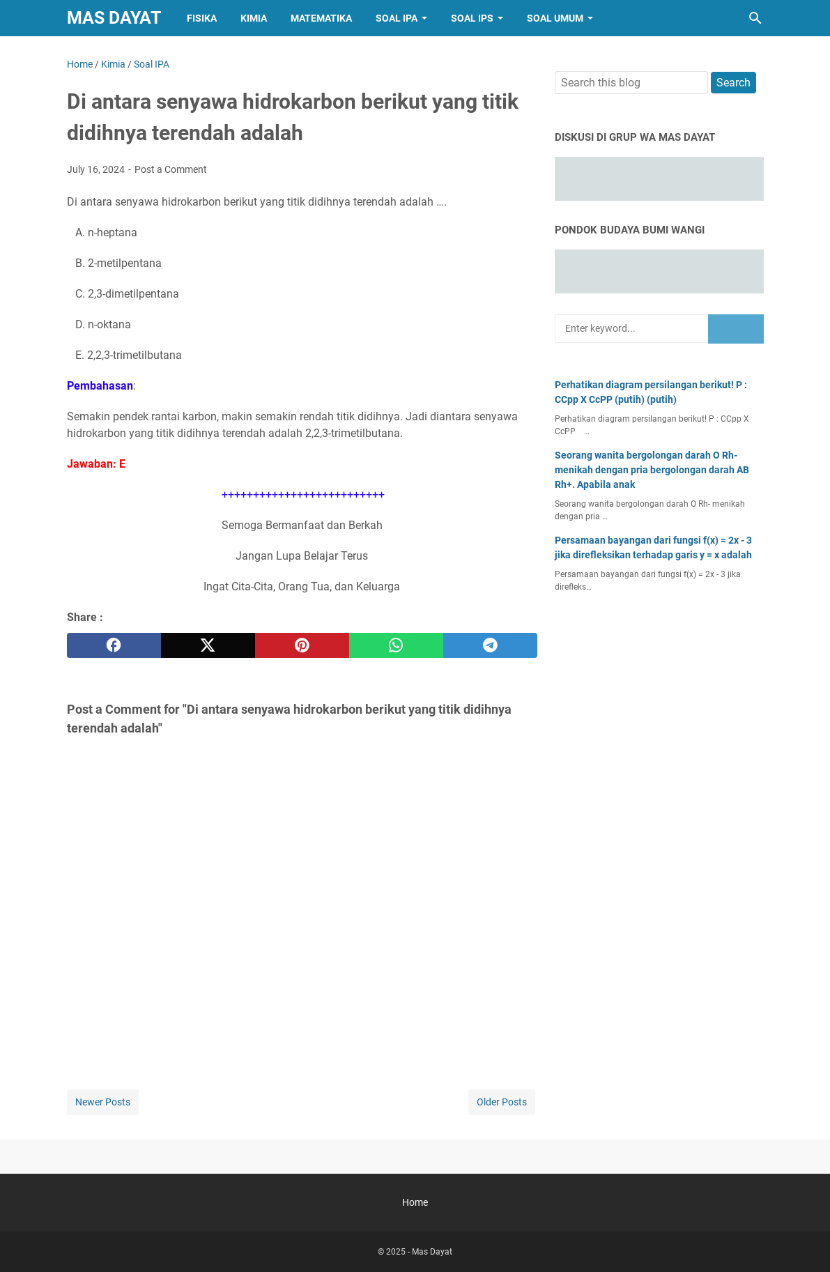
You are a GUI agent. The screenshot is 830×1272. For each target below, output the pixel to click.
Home (415, 1202)
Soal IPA (396, 18)
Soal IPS (472, 18)
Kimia (253, 18)
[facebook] (114, 645)
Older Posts (502, 1102)
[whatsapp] (396, 645)
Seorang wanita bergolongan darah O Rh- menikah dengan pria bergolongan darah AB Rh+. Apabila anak (652, 470)
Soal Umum (555, 18)
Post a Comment (171, 169)
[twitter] (208, 645)
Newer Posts (102, 1102)
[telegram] (490, 645)
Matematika (321, 18)
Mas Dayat (114, 18)
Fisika (202, 18)
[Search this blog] (755, 18)
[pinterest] (302, 645)
